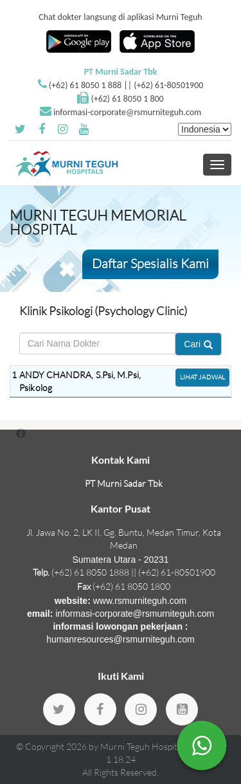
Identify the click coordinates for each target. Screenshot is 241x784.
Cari (198, 344)
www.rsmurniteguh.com (140, 601)
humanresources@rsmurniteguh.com (120, 639)
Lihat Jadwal (202, 377)
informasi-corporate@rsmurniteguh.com (127, 112)
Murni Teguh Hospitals (144, 746)
